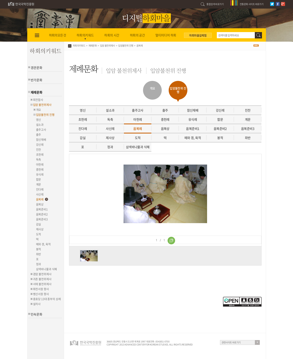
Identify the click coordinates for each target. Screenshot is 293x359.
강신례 (40, 144)
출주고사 (41, 129)
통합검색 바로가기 (215, 4)
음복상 (40, 204)
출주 (38, 134)
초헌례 (40, 154)
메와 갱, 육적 (43, 244)
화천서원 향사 (41, 289)
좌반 (38, 254)
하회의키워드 (79, 45)
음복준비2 (42, 214)
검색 (258, 35)
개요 (38, 110)
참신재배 (41, 139)
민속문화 (36, 314)
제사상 (40, 229)
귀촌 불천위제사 (42, 279)
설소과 (40, 125)
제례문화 (36, 92)
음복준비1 (42, 209)
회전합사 (38, 100)
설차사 (37, 304)
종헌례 (40, 169)
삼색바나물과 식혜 (46, 269)
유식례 (40, 174)
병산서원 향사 (41, 294)
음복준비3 (42, 219)
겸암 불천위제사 (42, 274)
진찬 (38, 149)
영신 (38, 120)
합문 (38, 179)
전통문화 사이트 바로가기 (251, 4)
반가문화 (36, 79)
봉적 (38, 249)
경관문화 (36, 67)
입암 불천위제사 (42, 105)
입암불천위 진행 (45, 115)
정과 (38, 264)
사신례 (40, 194)
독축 (38, 159)
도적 (38, 234)
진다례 (40, 189)
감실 (38, 224)
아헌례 (40, 164)
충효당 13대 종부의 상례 (47, 299)
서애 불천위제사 (42, 284)
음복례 (40, 199)
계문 (38, 184)
